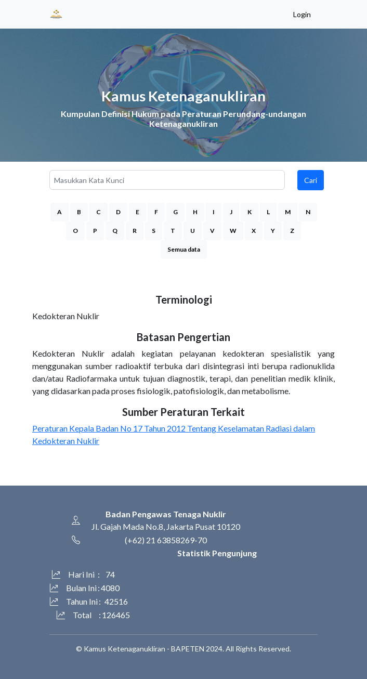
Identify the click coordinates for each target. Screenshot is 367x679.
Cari (310, 180)
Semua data (183, 249)
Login (302, 14)
